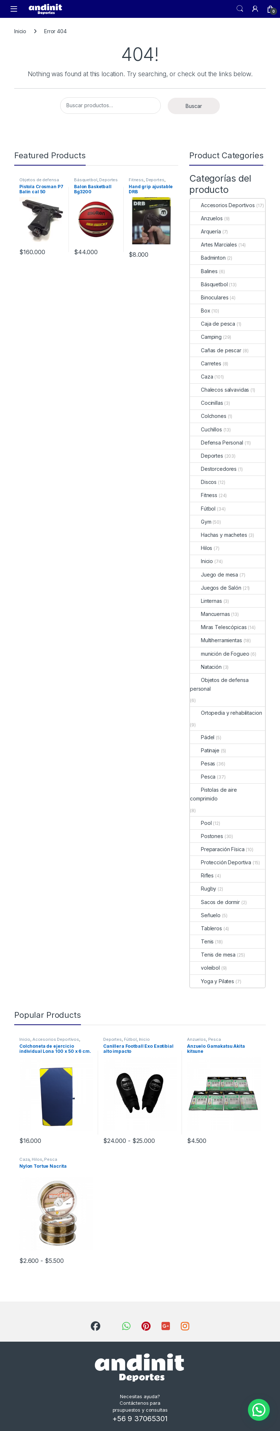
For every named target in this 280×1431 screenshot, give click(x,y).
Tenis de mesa (213, 954)
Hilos (201, 548)
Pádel (202, 737)
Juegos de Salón (215, 588)
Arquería (205, 231)
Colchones (208, 416)
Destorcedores (213, 469)
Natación (206, 667)
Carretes (205, 363)
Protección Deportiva (220, 862)
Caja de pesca (212, 324)
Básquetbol (85, 179)
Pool (200, 823)
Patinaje (204, 750)
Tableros (206, 928)
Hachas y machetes (218, 535)
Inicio (20, 31)
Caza (201, 376)
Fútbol (202, 508)
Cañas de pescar (215, 350)
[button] (259, 1410)
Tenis (202, 941)
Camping (206, 337)
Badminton (208, 258)
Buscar (194, 106)
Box (200, 310)
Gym (200, 522)
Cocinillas (206, 403)
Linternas (206, 601)
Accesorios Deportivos (222, 205)
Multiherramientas (216, 640)
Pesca (202, 776)
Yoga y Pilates (212, 981)
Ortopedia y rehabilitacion (226, 713)
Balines (204, 271)
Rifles (202, 875)
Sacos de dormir (215, 902)
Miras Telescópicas (218, 627)
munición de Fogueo (219, 654)
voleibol (205, 968)
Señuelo (205, 915)
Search (240, 9)
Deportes (108, 179)
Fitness (136, 179)
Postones (206, 836)
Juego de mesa (214, 574)
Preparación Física (217, 849)
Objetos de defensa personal (219, 684)
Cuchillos (206, 429)
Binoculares (209, 297)
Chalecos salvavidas (219, 390)
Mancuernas (210, 614)
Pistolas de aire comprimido (213, 794)
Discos (203, 482)
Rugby (203, 888)
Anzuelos (206, 218)
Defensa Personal (216, 442)
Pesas (202, 763)
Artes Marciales (213, 244)
